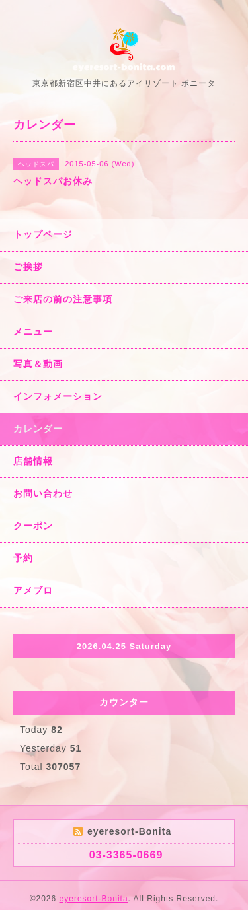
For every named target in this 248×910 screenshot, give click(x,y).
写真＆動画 (38, 364)
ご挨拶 (28, 267)
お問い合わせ (43, 493)
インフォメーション (58, 396)
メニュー (33, 331)
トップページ (43, 234)
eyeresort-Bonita (94, 898)
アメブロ (33, 590)
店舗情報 (33, 461)
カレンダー (38, 428)
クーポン (33, 525)
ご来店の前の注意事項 (62, 299)
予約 (23, 558)
